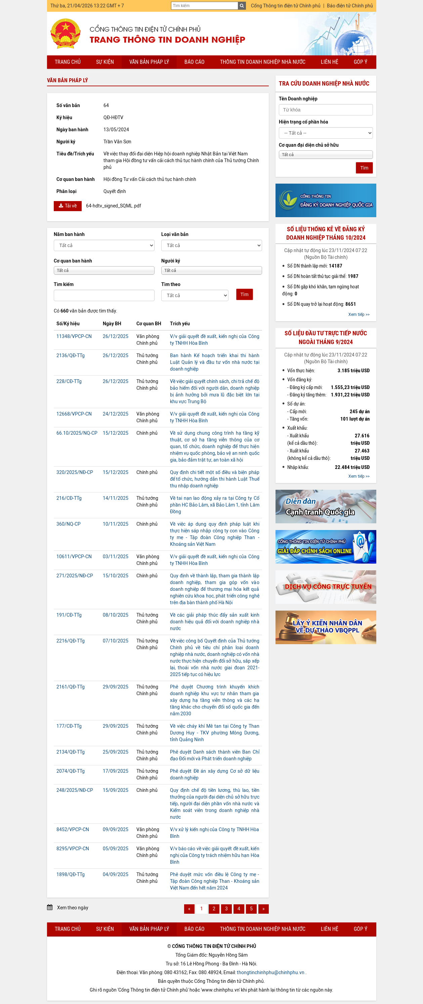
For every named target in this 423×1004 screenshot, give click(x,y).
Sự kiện (105, 62)
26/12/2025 (115, 336)
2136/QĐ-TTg (70, 355)
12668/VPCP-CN (74, 414)
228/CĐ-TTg (69, 381)
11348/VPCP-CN (74, 336)
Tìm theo (170, 284)
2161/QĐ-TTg (70, 687)
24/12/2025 (115, 414)
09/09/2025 (115, 829)
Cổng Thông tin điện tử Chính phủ (286, 6)
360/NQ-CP (68, 524)
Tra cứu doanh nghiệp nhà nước (324, 83)
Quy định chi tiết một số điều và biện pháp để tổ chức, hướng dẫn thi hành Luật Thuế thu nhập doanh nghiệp (214, 479)
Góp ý (360, 62)
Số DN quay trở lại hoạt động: (321, 304)
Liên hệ (329, 62)
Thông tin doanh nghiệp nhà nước (262, 62)
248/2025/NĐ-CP (74, 790)
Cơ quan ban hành (73, 261)
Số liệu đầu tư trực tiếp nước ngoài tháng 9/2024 (326, 337)
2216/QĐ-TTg (70, 641)
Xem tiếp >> (359, 314)
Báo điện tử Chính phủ (350, 6)
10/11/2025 (115, 524)
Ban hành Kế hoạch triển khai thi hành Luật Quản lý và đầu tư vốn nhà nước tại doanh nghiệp (214, 362)
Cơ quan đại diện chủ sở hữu (309, 145)
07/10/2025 (115, 641)
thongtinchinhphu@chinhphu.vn (270, 972)
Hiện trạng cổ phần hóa (303, 122)
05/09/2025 (115, 849)
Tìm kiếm (64, 284)
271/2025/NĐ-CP (74, 576)
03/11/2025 (115, 557)
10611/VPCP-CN (74, 557)
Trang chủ (68, 62)
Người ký (170, 261)
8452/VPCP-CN (72, 829)
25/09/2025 (115, 752)
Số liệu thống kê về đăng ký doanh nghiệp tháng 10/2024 (326, 233)
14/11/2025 (115, 498)
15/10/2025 (115, 576)
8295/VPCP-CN (72, 849)
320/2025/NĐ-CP (74, 472)
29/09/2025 (115, 687)
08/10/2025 (115, 615)
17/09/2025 (115, 771)
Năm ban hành (69, 234)
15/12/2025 (115, 433)
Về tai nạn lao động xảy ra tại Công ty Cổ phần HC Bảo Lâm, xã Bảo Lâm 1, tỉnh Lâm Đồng (214, 505)
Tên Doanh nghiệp (298, 99)
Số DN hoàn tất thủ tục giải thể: (322, 276)
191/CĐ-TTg (69, 615)
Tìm (245, 294)
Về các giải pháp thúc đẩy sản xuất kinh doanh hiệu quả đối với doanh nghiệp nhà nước (214, 621)
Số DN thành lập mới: (314, 266)
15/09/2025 (115, 790)
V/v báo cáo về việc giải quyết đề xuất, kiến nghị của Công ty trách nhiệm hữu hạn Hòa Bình (214, 855)
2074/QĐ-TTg (70, 771)
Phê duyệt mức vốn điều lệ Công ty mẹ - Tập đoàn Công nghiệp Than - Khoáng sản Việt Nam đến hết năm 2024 (214, 881)
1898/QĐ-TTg (70, 874)
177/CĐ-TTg (69, 726)
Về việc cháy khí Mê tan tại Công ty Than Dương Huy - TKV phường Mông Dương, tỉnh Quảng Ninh (214, 733)
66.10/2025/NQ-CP (76, 433)
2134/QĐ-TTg (70, 752)
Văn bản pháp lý (149, 62)
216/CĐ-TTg (69, 498)
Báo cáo (194, 62)
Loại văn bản (174, 234)
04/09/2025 (115, 874)
